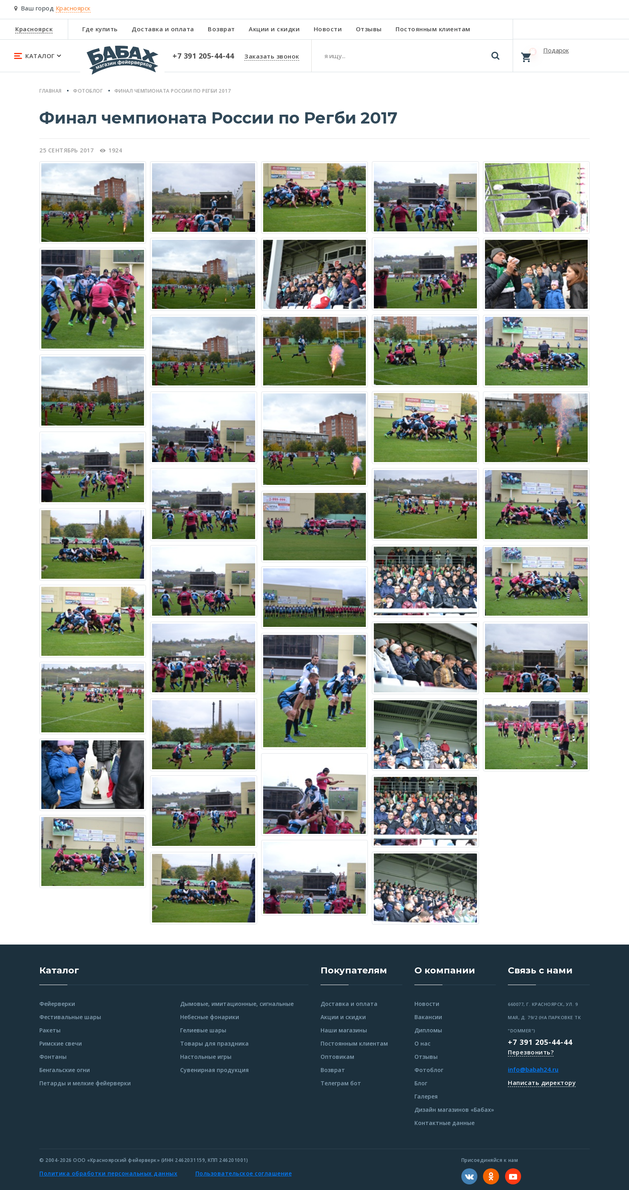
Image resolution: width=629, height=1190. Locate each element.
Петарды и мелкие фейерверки (85, 1083)
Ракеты (50, 1030)
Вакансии (428, 1017)
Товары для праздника (214, 1043)
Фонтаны (53, 1056)
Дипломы (428, 1030)
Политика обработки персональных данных (108, 1173)
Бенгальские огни (64, 1070)
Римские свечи (60, 1043)
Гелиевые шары (203, 1030)
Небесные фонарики (209, 1017)
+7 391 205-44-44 (540, 1042)
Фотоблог (428, 1070)
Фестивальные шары (70, 1017)
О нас (422, 1043)
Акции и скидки (274, 29)
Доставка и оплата (163, 29)
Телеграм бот (341, 1083)
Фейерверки (57, 1004)
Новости (328, 29)
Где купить (100, 29)
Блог (420, 1083)
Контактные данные (444, 1123)
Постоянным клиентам (433, 29)
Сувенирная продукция (214, 1070)
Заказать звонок (271, 56)
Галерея (426, 1096)
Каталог (59, 970)
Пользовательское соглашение (243, 1173)
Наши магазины (344, 1030)
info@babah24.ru (533, 1069)
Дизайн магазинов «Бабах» (454, 1109)
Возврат (221, 29)
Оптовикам (337, 1056)
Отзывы (369, 29)
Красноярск (34, 29)
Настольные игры (205, 1056)
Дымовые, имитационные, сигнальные (237, 1004)
